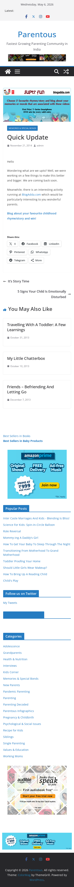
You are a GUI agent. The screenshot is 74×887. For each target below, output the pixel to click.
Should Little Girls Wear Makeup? (25, 568)
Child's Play (10, 580)
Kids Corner (11, 672)
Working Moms (13, 756)
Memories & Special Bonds (22, 128)
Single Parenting (14, 743)
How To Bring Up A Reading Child (25, 574)
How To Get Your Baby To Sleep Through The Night (36, 544)
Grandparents (12, 653)
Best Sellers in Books (16, 436)
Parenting (9, 698)
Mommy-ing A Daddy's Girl (20, 538)
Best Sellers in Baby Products (23, 441)
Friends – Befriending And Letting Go (30, 389)
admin (40, 145)
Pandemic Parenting (16, 691)
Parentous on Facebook (24, 615)
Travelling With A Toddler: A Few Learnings (36, 327)
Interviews (10, 666)
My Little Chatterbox (26, 358)
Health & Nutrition (15, 659)
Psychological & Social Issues (22, 724)
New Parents (11, 685)
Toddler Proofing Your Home (21, 561)
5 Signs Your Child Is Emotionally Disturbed (44, 294)
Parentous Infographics (18, 711)
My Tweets (10, 603)
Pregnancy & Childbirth (18, 717)
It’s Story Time (16, 281)
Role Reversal (12, 531)
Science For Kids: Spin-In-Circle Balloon (29, 525)
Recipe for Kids (13, 730)
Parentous (37, 34)
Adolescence (11, 646)
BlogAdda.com (31, 194)
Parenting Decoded (15, 704)
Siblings (8, 737)
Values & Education (16, 750)
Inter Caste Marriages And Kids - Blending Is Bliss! (36, 518)
